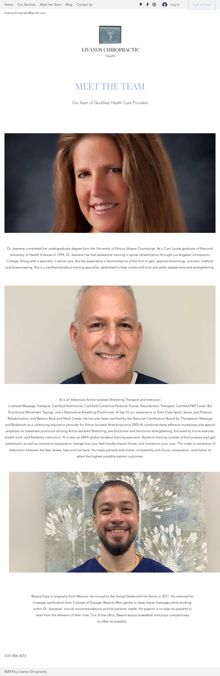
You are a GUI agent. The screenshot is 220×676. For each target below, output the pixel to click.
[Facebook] (147, 4)
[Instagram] (154, 4)
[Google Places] (141, 4)
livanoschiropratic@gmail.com (25, 13)
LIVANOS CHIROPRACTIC (111, 49)
